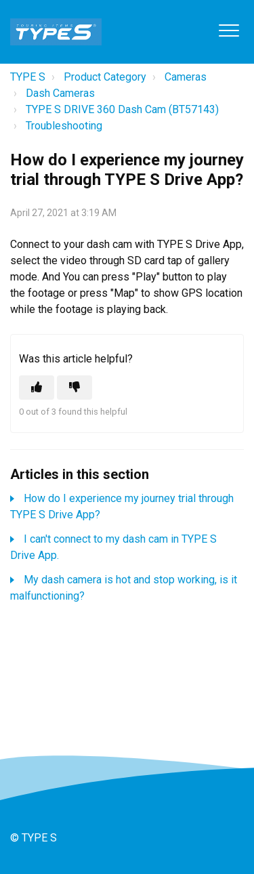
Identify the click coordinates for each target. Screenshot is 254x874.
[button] (228, 30)
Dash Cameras (60, 93)
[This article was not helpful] (74, 387)
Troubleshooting (64, 125)
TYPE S (27, 76)
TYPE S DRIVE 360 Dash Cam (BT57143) (122, 109)
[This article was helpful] (36, 387)
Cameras (186, 76)
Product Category (105, 76)
